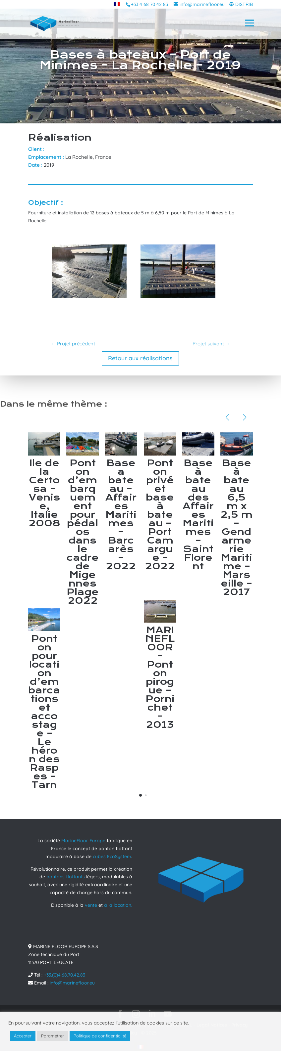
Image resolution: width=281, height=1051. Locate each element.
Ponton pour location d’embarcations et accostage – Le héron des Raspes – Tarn (44, 711)
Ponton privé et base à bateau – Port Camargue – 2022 (160, 515)
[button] (140, 795)
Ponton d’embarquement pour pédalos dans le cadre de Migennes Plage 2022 (83, 532)
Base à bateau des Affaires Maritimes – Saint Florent (198, 515)
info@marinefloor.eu (72, 983)
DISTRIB (244, 4)
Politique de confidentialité (100, 1035)
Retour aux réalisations (140, 358)
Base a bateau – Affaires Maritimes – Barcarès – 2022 (121, 515)
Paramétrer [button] (52, 1035)
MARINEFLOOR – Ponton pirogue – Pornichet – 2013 (160, 677)
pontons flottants (65, 877)
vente (91, 905)
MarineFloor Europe (83, 841)
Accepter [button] (22, 1035)
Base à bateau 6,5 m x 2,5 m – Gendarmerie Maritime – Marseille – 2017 (236, 527)
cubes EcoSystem (112, 856)
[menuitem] (116, 4)
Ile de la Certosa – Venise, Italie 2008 (44, 493)
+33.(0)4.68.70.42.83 (64, 975)
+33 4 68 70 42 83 (149, 4)
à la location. (118, 905)
